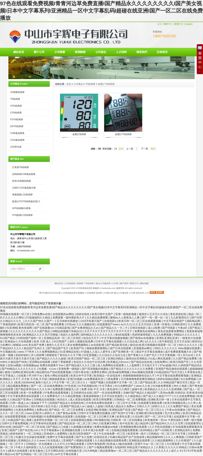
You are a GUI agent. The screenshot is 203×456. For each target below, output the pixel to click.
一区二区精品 (34, 433)
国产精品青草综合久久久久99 (33, 389)
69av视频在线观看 (143, 372)
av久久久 (126, 324)
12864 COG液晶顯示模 (24, 187)
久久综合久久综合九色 (112, 355)
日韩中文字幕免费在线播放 (94, 413)
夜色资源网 (26, 327)
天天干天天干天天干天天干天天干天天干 (108, 331)
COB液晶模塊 (17, 133)
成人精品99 (142, 423)
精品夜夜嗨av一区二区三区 (116, 450)
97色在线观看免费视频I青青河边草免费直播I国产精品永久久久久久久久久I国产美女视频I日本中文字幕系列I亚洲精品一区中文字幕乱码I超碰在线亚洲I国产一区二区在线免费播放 (101, 11)
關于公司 (39, 51)
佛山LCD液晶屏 (103, 283)
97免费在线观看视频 (56, 392)
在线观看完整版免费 (150, 402)
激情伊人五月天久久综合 (154, 314)
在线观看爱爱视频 (16, 416)
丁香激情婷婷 (8, 324)
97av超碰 (165, 365)
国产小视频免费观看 (101, 447)
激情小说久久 (43, 382)
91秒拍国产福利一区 (29, 338)
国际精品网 (194, 320)
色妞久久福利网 (70, 334)
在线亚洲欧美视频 (97, 409)
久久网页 (124, 389)
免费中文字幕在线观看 (61, 437)
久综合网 (138, 416)
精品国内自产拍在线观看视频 (54, 372)
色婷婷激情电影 (141, 334)
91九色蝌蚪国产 (124, 385)
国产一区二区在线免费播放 (47, 385)
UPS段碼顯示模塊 (21, 208)
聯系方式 (134, 283)
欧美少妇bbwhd (24, 382)
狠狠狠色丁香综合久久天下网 (64, 355)
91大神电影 (91, 450)
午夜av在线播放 (176, 409)
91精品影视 (63, 327)
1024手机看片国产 (91, 320)
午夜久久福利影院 (26, 447)
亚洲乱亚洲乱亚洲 (167, 338)
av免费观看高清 (94, 379)
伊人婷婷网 (38, 355)
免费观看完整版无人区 (66, 389)
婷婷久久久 (159, 406)
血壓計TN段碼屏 (106, 84)
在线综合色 (101, 437)
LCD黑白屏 (108, 293)
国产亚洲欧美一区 (124, 351)
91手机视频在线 (88, 385)
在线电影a (110, 320)
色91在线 (6, 426)
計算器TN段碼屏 (20, 167)
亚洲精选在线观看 (140, 440)
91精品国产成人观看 (19, 419)
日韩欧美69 (179, 324)
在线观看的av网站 (64, 314)
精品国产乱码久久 (35, 348)
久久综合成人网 (134, 341)
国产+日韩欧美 (164, 430)
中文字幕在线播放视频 (115, 338)
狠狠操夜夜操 (57, 379)
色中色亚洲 (127, 423)
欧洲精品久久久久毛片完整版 (41, 334)
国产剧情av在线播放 (142, 338)
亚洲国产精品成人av (73, 406)
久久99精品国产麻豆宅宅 (173, 382)
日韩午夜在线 (81, 372)
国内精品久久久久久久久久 (97, 334)
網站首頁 (18, 51)
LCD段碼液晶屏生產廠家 (72, 293)
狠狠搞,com (20, 344)
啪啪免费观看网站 (97, 348)
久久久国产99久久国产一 (40, 320)
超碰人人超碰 (95, 406)
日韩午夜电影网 (96, 443)
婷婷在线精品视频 (168, 379)
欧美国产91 (78, 348)
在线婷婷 (120, 447)
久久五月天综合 (142, 324)
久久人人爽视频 (175, 437)
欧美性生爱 (124, 416)
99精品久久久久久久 (186, 334)
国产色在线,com (29, 430)
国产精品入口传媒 (58, 426)
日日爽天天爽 (106, 416)
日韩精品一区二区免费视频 (130, 399)
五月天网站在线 (55, 450)
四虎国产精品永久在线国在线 (67, 402)
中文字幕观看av (50, 430)
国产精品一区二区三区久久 (148, 409)
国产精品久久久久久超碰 (52, 358)
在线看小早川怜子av (30, 375)
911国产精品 (8, 338)
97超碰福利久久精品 (38, 317)
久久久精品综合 (19, 406)
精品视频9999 (155, 437)
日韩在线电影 (138, 327)
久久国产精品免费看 (185, 358)
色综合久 (62, 399)
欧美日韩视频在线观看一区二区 (158, 344)
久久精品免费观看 (98, 317)
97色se (70, 324)
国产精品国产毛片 (58, 348)
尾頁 (153, 148)
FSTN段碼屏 (16, 119)
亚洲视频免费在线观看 (134, 426)
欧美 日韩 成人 (43, 341)
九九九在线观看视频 (51, 447)
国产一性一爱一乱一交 (155, 317)
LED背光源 (15, 146)
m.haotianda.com (26, 250)
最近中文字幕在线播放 (150, 351)
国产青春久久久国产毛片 (143, 355)
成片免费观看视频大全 (178, 351)
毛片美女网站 (173, 413)
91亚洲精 (11, 327)
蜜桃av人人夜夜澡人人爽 (125, 317)
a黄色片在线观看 (17, 450)
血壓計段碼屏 (79, 134)
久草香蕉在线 (193, 372)
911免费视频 (189, 379)
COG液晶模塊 (17, 140)
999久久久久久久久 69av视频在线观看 (177, 348)
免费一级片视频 (192, 419)
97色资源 (71, 385)
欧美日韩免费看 (103, 399)
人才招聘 (121, 51)
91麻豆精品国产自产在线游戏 (127, 437)
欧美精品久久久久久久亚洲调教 (164, 389)
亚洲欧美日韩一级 (159, 399)
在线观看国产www (108, 324)
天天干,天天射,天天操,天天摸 (30, 379)
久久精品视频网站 (163, 440)
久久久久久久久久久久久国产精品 (30, 331)
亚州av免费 (167, 392)
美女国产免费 (36, 344)
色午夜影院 (165, 341)
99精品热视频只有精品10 (67, 331)
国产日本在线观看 (121, 348)
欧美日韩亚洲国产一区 (83, 433)
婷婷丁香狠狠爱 (62, 361)
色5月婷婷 (37, 406)
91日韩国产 (60, 341)
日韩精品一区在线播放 (39, 443)
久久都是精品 (133, 396)
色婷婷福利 (22, 355)
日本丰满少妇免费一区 (96, 430)
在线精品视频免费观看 (125, 430)
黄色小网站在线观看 (56, 375)
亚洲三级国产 (10, 430)
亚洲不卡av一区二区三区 (150, 443)
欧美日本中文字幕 (82, 375)
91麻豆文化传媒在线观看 (30, 437)
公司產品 (100, 51)
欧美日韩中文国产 (103, 314)
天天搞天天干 (150, 365)
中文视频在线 (8, 351)
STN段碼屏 (16, 112)
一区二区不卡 (15, 443)
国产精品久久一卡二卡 (114, 327)
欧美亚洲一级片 (137, 433)
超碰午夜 (137, 389)
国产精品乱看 (148, 382)
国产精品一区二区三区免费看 (66, 409)
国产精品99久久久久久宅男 (167, 423)
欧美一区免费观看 (32, 392)
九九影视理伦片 (180, 317)
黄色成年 (112, 389)
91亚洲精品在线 (69, 351)
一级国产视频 (96, 382)
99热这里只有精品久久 (140, 447)
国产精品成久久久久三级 (81, 365)
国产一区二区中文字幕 (158, 416)
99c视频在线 (101, 419)
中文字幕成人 (8, 375)
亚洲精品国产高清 (120, 409)
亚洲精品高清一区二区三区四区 (63, 338)
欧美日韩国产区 (180, 361)
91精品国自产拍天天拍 (169, 372)
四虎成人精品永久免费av (120, 406)
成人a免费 (154, 327)
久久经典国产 (184, 440)
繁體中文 (178, 24)
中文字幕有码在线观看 (44, 423)
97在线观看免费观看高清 (187, 426)
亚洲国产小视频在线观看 (78, 440)
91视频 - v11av (48, 368)
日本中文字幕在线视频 (109, 341)
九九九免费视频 (162, 334)
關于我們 (124, 283)
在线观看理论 (193, 423)
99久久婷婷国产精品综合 (187, 365)
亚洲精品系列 (182, 430)
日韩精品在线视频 (44, 399)
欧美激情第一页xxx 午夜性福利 (163, 419)
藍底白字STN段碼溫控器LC (26, 201)
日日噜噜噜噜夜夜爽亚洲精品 (138, 379)
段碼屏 (80, 283)
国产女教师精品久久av (86, 327)
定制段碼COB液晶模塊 (23, 174)
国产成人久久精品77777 (157, 396)
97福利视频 (35, 416)
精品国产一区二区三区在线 (29, 426)
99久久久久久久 (188, 344)
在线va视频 (14, 365)
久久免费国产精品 (179, 406)
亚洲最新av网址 (143, 348)
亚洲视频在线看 (71, 430)
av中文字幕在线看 (66, 454)
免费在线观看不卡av (52, 365)
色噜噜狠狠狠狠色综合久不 (139, 375)
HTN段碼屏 (16, 106)
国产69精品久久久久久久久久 (19, 368)
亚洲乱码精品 (116, 358)
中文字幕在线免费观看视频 (173, 375)
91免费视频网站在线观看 (58, 416)
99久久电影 (181, 385)
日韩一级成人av (20, 402)
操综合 (134, 344)
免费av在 (41, 409)
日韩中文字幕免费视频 (15, 423)
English (189, 24)
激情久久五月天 (56, 344)
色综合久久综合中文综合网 (89, 361)
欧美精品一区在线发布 (107, 375)
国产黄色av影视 (67, 413)
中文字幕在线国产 (174, 320)
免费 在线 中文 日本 (93, 389)
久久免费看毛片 (51, 396)
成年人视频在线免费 (81, 341)
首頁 (69, 84)
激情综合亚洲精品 (137, 358)
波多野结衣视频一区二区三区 (51, 419)
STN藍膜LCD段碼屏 (22, 215)
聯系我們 (141, 51)
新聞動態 (80, 51)
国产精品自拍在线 (142, 361)
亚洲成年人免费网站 (56, 433)
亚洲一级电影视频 (126, 314)
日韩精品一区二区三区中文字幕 (167, 433)
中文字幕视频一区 (170, 355)
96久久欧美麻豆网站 (105, 423)
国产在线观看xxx (44, 327)
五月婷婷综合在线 (82, 392)
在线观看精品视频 (82, 419)
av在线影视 (98, 344)
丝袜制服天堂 (74, 450)
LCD (147, 293)
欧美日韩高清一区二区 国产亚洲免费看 (41, 324)
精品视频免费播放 (18, 385)
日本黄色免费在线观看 (99, 402)
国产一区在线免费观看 (107, 392)
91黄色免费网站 (25, 409)
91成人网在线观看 (160, 358)
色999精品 (146, 430)
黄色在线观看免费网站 (171, 331)
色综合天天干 (91, 338)
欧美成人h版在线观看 (120, 443)
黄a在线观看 (123, 334)
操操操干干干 (39, 402)
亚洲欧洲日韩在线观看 (149, 413)
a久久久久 (151, 341)
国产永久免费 (84, 437)
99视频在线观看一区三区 (15, 314)
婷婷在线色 (83, 314)
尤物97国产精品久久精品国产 (141, 392)
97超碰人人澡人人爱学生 (96, 351)
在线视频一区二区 (86, 416)
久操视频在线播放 (82, 426)
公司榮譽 (59, 51)
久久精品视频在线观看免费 (111, 440)
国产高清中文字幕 (123, 413)
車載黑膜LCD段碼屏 (22, 194)
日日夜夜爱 (174, 443)
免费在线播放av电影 (106, 426)
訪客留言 (162, 51)
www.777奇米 (26, 351)
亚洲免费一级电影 (69, 368)
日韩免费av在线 (41, 314)
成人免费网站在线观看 (111, 365)
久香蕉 (160, 447)
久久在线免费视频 (185, 396)
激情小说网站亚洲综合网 (20, 372)
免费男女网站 (99, 372)
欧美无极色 (37, 450)
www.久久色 (143, 385)
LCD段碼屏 (70, 283)
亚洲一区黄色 (162, 324)
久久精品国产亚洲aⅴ (19, 399)
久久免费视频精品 (47, 351)
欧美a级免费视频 (119, 372)
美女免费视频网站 (78, 344)
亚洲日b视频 (75, 379)
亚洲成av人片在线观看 (18, 341)
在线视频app (30, 365)
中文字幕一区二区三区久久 (70, 382)
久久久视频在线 (86, 324)
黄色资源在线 (178, 314)
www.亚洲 (32, 413)
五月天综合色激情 (112, 396)
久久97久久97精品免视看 (69, 443)
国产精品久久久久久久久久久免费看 (132, 368)
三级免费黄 (112, 379)
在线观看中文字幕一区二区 (122, 382)
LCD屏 (115, 283)
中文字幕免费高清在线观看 (23, 396)
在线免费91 (161, 361)
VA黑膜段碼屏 (17, 92)
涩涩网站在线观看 (40, 361)
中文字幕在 (106, 385)
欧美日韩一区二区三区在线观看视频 (140, 320)
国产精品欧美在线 (117, 344)
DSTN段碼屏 (16, 126)
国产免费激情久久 (76, 447)
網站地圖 (144, 283)
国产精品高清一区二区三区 (75, 423)
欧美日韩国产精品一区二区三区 (87, 358)
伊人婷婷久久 (47, 413)
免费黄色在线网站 (145, 331)
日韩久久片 (144, 406)
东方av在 (188, 355)
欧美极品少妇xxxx (118, 361)
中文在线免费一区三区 (112, 433)
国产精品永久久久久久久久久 (152, 450)
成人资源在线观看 (81, 399)
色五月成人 (52, 406)
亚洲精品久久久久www (32, 440)
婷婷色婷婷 (17, 433)
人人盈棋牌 (133, 365)
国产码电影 (169, 327)
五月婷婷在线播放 (68, 320)
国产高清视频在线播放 (95, 368)
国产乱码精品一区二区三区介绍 (35, 454)
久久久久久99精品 (176, 447)
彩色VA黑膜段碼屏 (21, 181)
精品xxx (9, 454)
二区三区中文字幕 (126, 402)
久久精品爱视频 (72, 396)
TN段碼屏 (15, 99)
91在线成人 (54, 440)
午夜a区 (183, 327)
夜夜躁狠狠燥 (91, 396)
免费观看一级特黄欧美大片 (68, 317)
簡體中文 (167, 24)
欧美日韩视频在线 (175, 402)
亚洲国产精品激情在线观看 (171, 368)
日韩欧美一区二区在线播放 (126, 419)
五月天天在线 (182, 341)
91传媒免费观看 (162, 385)
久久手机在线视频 (160, 426)
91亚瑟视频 (90, 355)
